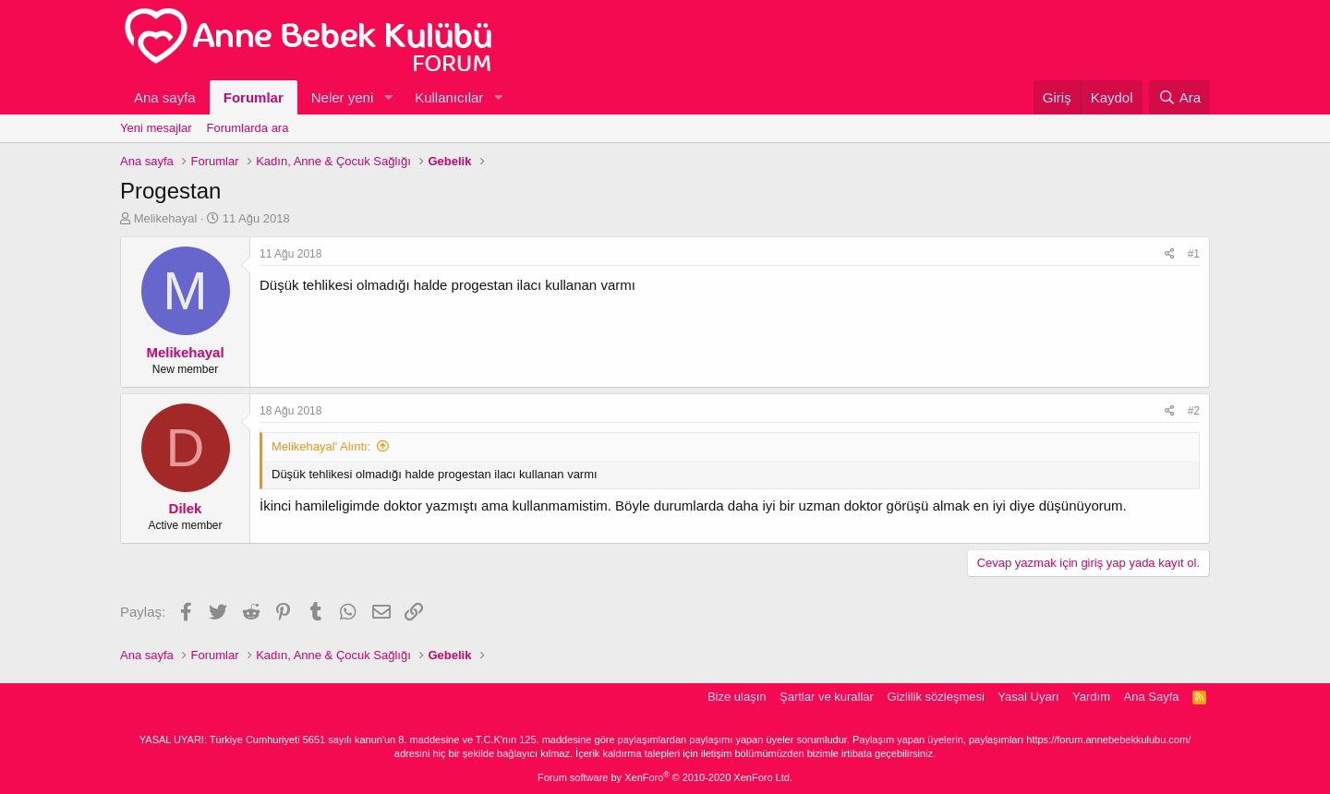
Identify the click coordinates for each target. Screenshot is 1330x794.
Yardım (1091, 697)
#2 (1194, 410)
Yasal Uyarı (1028, 697)
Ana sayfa (165, 97)
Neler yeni (342, 97)
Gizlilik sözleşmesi (935, 697)
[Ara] (1179, 97)
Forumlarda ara (248, 128)
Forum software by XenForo (665, 777)
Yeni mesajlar (156, 128)
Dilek (185, 508)
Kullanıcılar (449, 97)
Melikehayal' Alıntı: (321, 446)
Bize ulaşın (737, 697)
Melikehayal (166, 218)
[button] (388, 97)
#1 (1194, 253)
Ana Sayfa (1151, 697)
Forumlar (254, 97)
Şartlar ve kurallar (827, 697)
